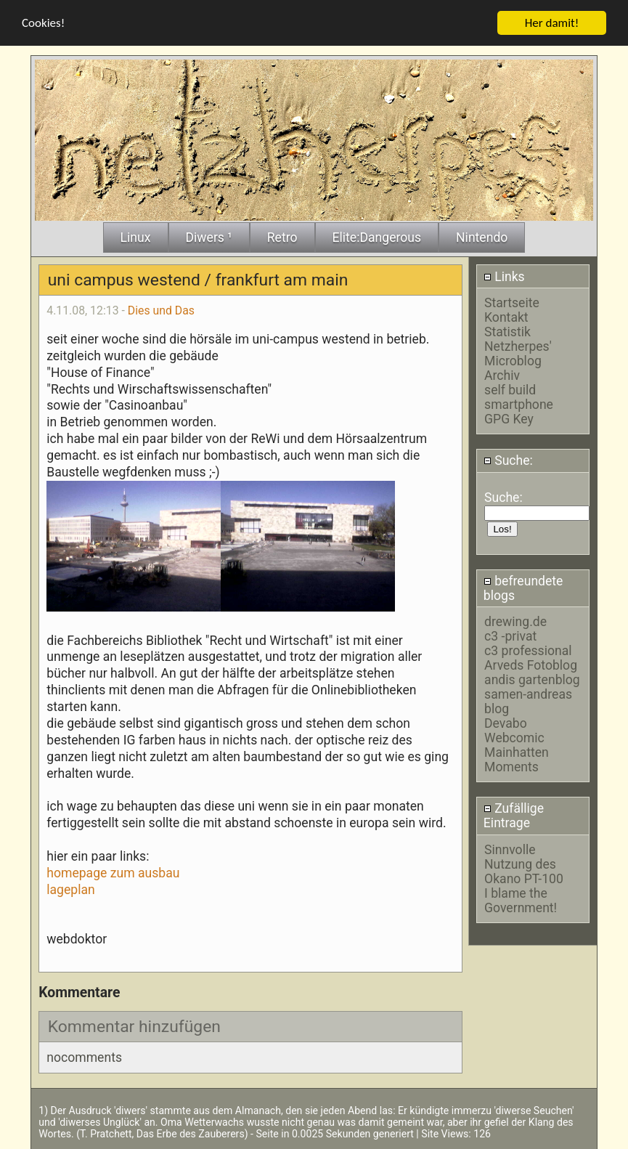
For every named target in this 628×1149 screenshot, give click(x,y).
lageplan (70, 889)
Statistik (507, 331)
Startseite (511, 302)
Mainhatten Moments (516, 759)
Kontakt (506, 316)
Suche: (508, 460)
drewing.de (515, 621)
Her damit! (552, 22)
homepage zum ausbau (112, 872)
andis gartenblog (532, 679)
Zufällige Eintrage (514, 815)
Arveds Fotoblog (530, 664)
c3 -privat (510, 635)
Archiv (502, 375)
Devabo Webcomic (514, 729)
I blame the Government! (520, 899)
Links (504, 276)
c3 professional (527, 650)
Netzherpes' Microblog (518, 353)
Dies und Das (161, 310)
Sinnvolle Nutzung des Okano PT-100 (523, 863)
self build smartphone (518, 396)
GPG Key (509, 418)
